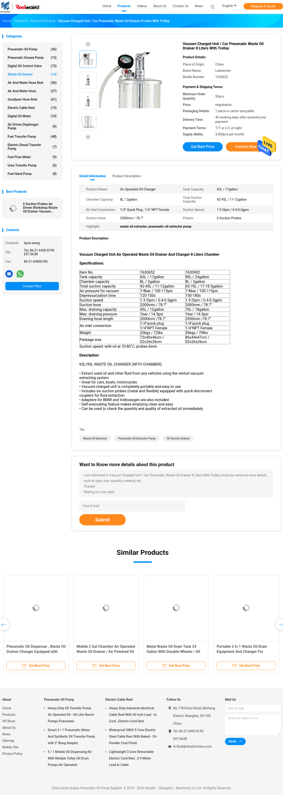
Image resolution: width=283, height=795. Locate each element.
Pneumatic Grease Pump (32, 57)
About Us (9, 728)
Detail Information (92, 176)
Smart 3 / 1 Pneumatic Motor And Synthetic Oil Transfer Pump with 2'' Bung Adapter (71, 736)
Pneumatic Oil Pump (32, 49)
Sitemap (8, 741)
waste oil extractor (95, 438)
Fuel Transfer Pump (32, 136)
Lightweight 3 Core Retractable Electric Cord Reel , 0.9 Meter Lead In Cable (131, 758)
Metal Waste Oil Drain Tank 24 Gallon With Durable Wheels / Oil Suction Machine (173, 651)
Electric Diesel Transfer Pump (32, 146)
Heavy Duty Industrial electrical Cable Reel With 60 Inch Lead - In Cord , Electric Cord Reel (133, 714)
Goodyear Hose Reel (32, 99)
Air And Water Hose (32, 91)
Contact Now (32, 286)
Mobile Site (10, 747)
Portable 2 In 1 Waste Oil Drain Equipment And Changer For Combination (242, 651)
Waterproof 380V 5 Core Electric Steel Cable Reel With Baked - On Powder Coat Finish (133, 736)
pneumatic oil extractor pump (136, 438)
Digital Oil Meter (32, 116)
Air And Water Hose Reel (32, 82)
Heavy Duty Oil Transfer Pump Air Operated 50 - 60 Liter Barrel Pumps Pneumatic (71, 714)
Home (6, 708)
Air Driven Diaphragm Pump (32, 126)
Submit (102, 520)
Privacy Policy (12, 754)
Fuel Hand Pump (32, 173)
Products (8, 714)
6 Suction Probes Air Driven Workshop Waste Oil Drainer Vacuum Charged (40, 207)
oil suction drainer (178, 438)
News (6, 734)
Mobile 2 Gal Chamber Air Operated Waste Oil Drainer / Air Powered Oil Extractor (106, 651)
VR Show (8, 721)
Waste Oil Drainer (32, 74)
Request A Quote (263, 6)
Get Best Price (203, 146)
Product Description (126, 176)
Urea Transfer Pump (32, 165)
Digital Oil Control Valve (32, 66)
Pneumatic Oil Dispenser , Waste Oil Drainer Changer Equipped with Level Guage (36, 651)
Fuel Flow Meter (32, 157)
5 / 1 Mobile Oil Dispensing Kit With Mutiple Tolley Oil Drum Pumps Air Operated (69, 758)
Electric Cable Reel (32, 107)
